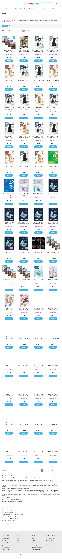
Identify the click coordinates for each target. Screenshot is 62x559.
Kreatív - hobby (5, 543)
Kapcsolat (33, 545)
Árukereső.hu (17, 557)
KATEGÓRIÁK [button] (23, 8)
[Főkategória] (4, 12)
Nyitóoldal (4, 541)
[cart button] (59, 3)
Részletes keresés (5, 539)
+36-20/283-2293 (49, 541)
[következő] (37, 32)
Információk (53, 8)
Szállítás (33, 541)
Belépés (18, 539)
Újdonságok (9, 8)
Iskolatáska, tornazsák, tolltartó (7, 545)
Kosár (18, 545)
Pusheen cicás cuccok (6, 548)
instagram (49, 546)
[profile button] (56, 3)
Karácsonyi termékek (6, 550)
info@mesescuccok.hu (50, 543)
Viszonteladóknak (35, 547)
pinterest (51, 546)
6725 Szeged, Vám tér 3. (50, 539)
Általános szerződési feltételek (37, 548)
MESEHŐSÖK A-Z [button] (33, 8)
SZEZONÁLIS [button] (44, 8)
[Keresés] (47, 3)
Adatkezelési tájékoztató (36, 550)
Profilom (18, 543)
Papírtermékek (19, 12)
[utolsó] (40, 32)
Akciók (16, 8)
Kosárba (9, 61)
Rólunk (33, 539)
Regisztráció (19, 541)
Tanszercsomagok (5, 547)
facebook (46, 546)
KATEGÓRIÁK (11, 12)
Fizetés (33, 543)
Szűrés (5, 27)
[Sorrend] (54, 32)
